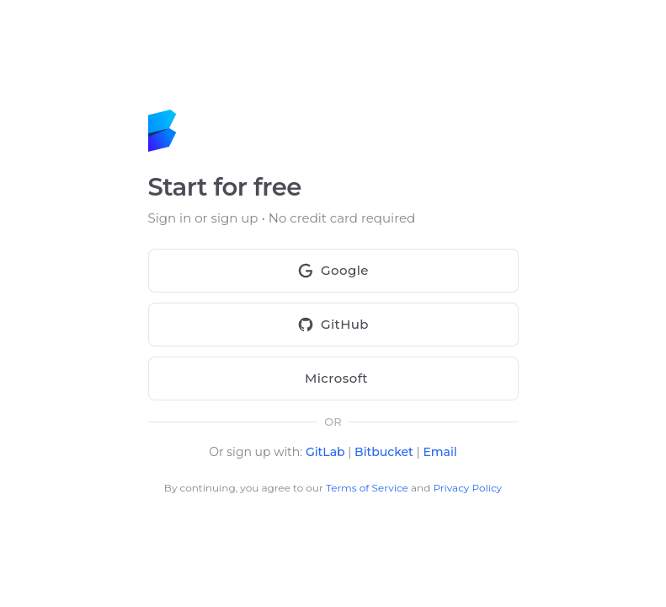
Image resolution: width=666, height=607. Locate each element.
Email (439, 451)
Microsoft (333, 378)
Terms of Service (367, 487)
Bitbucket (383, 451)
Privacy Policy (467, 487)
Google (333, 271)
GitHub (333, 325)
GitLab (325, 451)
